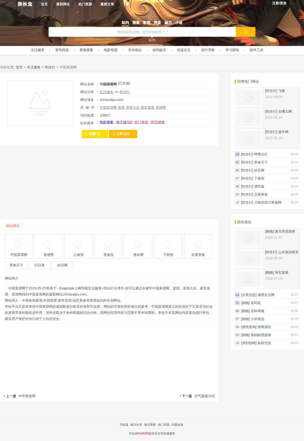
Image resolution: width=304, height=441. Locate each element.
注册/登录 (279, 3)
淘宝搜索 (281, 272)
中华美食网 (20, 396)
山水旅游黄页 (288, 252)
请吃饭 (259, 186)
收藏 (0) (95, 134)
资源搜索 (86, 50)
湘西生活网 (266, 295)
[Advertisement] (109, 185)
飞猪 (281, 91)
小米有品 (257, 319)
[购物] (269, 231)
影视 (146, 22)
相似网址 (13, 226)
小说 (178, 22)
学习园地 (232, 50)
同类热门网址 (248, 81)
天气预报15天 (197, 396)
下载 (126, 4)
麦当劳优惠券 (285, 231)
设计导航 (208, 50)
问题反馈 (177, 424)
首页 (44, 4)
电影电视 (110, 50)
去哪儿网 (285, 111)
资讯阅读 (62, 50)
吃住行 (50, 67)
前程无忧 (264, 343)
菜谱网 (161, 107)
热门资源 (85, 4)
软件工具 (256, 50)
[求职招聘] (249, 343)
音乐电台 (135, 50)
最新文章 (107, 4)
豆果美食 (261, 194)
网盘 (157, 22)
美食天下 (261, 162)
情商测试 (264, 327)
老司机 (256, 303)
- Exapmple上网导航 (72, 288)
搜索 (136, 22)
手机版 (124, 424)
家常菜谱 (147, 107)
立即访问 (123, 134)
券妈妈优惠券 (261, 335)
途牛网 (283, 132)
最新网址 (63, 4)
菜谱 (121, 107)
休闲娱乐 (159, 50)
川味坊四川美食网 (267, 202)
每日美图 (150, 424)
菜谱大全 (133, 107)
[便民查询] (249, 327)
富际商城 (257, 311)
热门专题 (164, 424)
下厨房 (259, 178)
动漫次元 (183, 50)
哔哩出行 (261, 154)
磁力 (168, 22)
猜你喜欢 (244, 222)
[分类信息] (249, 295)
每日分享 (136, 424)
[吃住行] (271, 91)
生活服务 (38, 50)
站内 (125, 22)
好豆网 (259, 170)
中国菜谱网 (108, 107)
